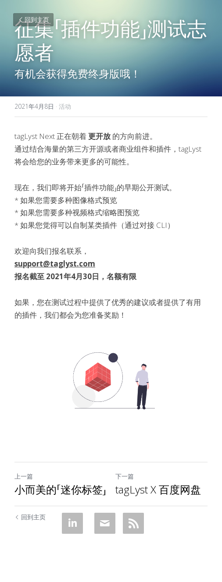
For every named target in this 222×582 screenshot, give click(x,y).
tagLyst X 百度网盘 (158, 489)
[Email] (104, 523)
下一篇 (124, 476)
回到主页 (33, 19)
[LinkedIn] (72, 523)
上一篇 (23, 476)
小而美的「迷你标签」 (60, 489)
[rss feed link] (133, 523)
